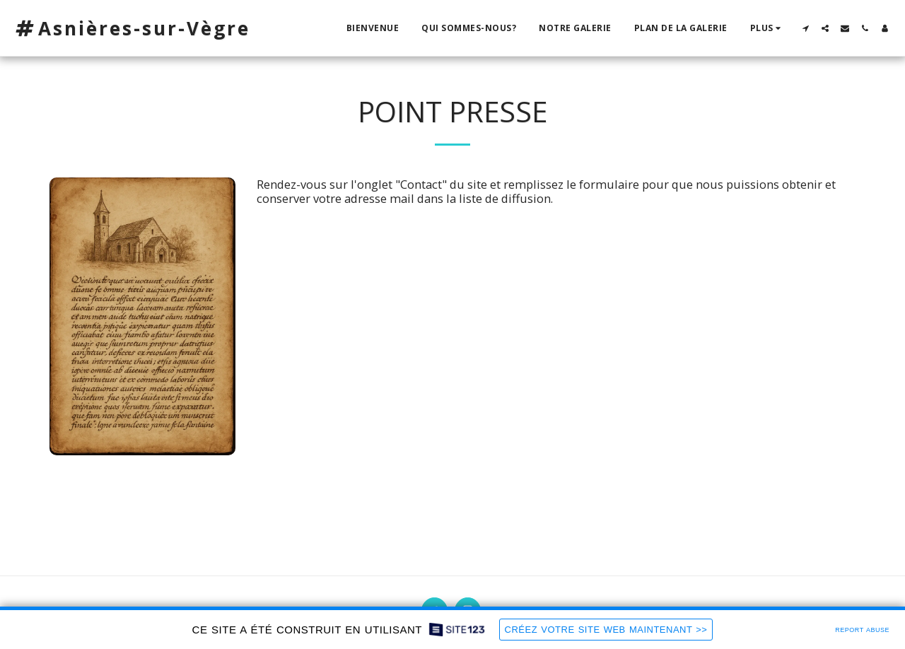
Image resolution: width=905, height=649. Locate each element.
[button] (805, 28)
